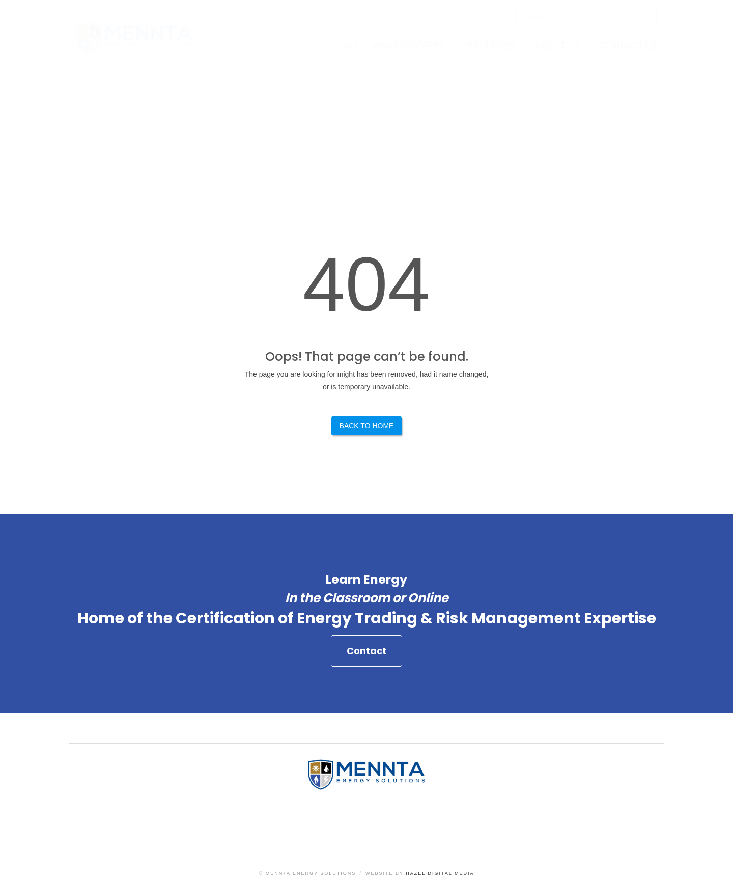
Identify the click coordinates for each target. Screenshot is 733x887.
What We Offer (408, 45)
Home (344, 45)
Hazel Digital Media (440, 873)
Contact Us (628, 45)
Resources (489, 45)
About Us (557, 45)
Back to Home (367, 426)
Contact (366, 653)
